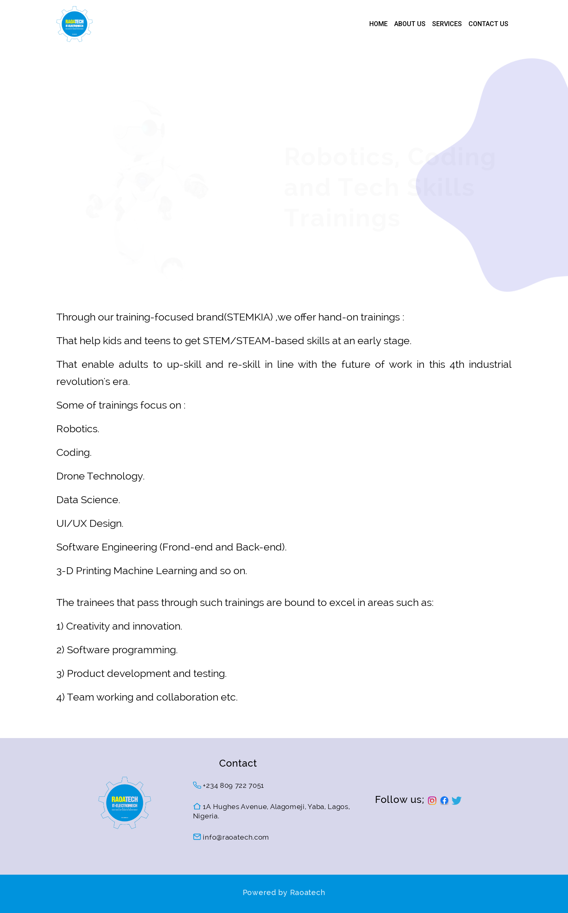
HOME (378, 24)
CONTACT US (488, 24)
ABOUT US (410, 24)
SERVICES (447, 24)
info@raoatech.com (231, 837)
